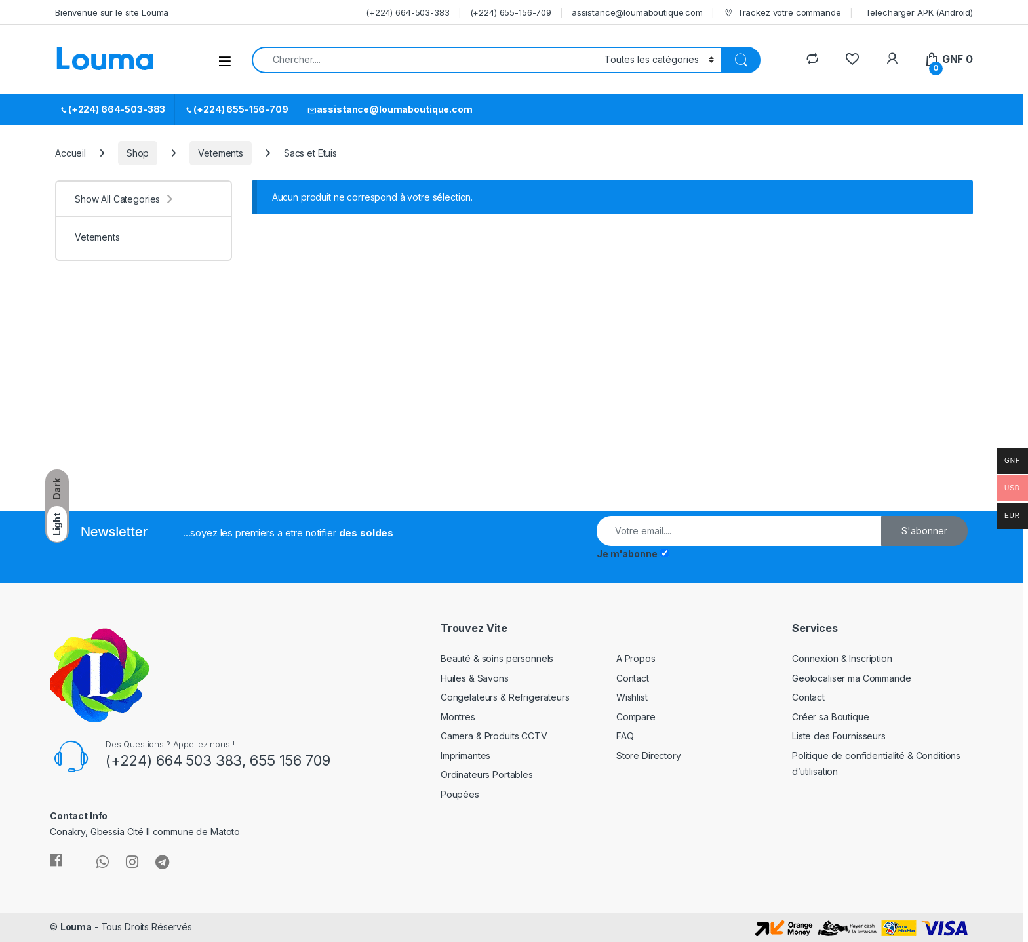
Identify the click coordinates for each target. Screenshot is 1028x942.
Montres (458, 716)
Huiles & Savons (475, 678)
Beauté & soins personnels (497, 658)
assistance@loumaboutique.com (637, 12)
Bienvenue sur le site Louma (111, 12)
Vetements (220, 153)
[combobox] (424, 60)
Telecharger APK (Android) (919, 12)
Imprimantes (465, 755)
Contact (632, 678)
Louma (76, 926)
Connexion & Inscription (842, 658)
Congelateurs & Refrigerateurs (505, 697)
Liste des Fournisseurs (839, 735)
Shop (138, 153)
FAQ (625, 735)
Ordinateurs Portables (487, 774)
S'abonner (924, 530)
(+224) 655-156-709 (510, 12)
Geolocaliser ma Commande (851, 678)
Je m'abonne (627, 553)
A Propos (636, 658)
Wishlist (632, 697)
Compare (636, 716)
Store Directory (648, 755)
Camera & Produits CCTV (494, 735)
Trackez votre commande (782, 12)
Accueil (70, 153)
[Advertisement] (162, 399)
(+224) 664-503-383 (407, 12)
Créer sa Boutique (830, 716)
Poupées (460, 794)
